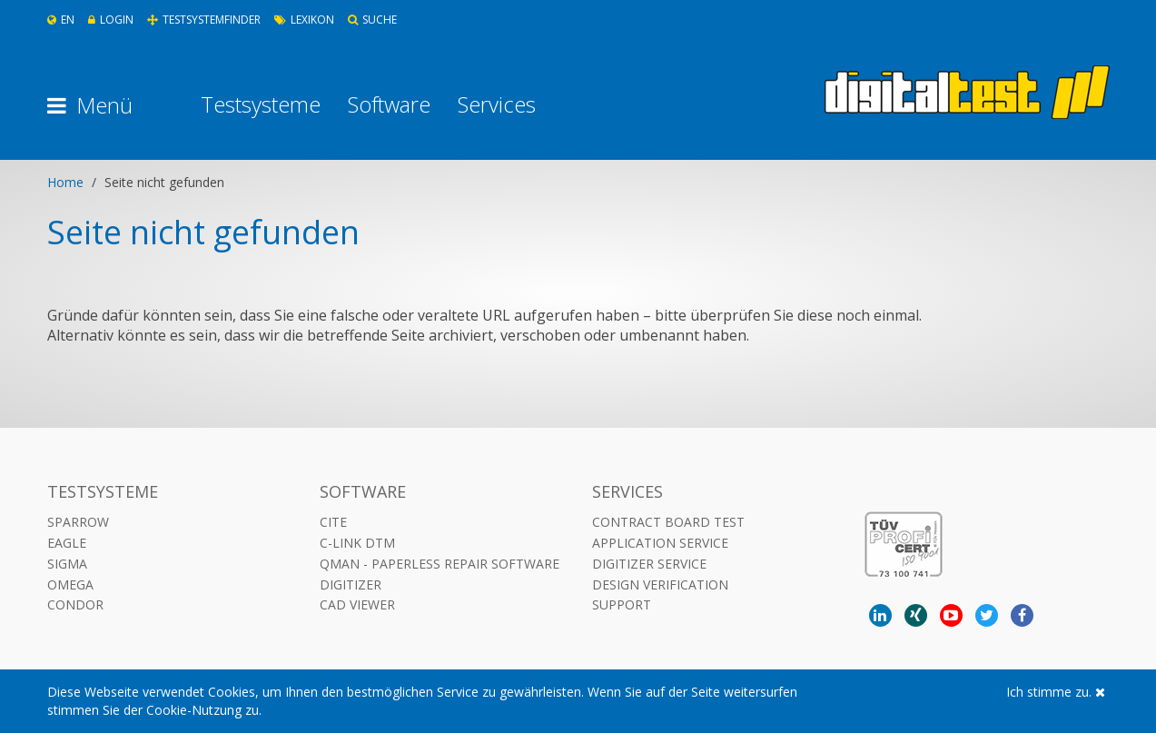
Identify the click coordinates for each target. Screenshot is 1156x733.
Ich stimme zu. (1055, 691)
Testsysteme (261, 104)
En (60, 19)
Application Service (660, 542)
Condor (75, 604)
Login (110, 19)
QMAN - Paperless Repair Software (439, 563)
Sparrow (78, 521)
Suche (372, 19)
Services (497, 104)
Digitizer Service (649, 563)
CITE (333, 521)
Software (389, 104)
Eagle (66, 542)
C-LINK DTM (357, 542)
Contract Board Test (668, 521)
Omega (70, 584)
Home (65, 182)
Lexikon (304, 19)
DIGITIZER (350, 584)
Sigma (67, 563)
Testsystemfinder (204, 19)
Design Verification (660, 584)
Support (621, 604)
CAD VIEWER (357, 604)
